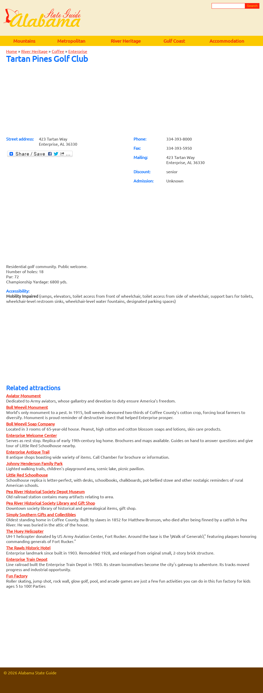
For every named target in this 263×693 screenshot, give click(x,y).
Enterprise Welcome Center (31, 435)
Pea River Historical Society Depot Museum (45, 491)
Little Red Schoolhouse (27, 474)
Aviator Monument (23, 395)
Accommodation (227, 40)
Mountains (24, 40)
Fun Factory (16, 575)
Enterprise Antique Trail (27, 451)
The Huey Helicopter (24, 531)
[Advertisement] (131, 99)
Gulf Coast (174, 40)
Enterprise (77, 51)
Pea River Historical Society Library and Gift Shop (50, 502)
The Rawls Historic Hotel (28, 547)
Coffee (58, 51)
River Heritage (126, 40)
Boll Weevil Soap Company (30, 423)
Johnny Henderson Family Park (34, 463)
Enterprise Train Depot (26, 559)
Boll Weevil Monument (27, 407)
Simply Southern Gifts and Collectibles (41, 514)
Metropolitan (71, 40)
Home (11, 51)
